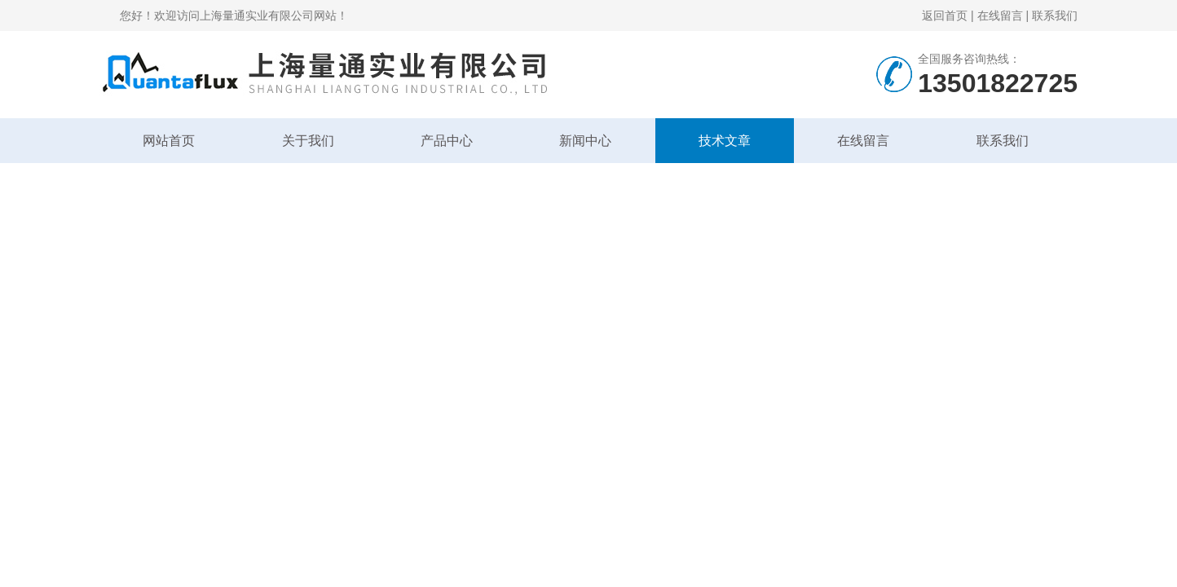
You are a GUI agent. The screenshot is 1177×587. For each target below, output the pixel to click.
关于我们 (308, 141)
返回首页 (945, 15)
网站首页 (169, 141)
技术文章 (725, 141)
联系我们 (1055, 15)
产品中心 (447, 141)
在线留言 (1000, 15)
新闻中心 (585, 141)
